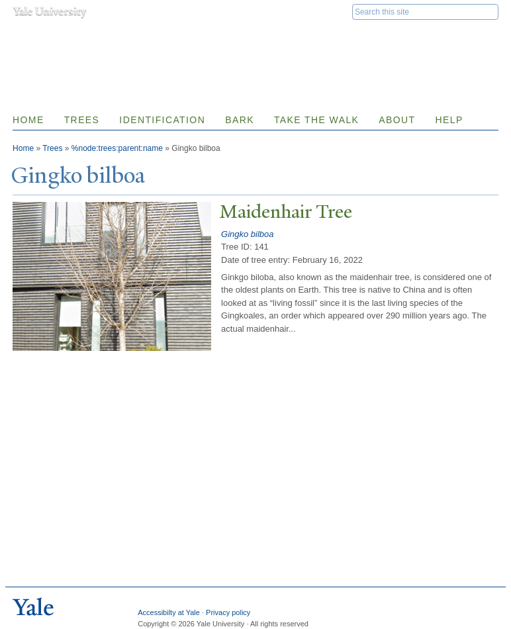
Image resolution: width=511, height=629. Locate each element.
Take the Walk (316, 120)
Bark (239, 120)
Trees (82, 120)
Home (28, 120)
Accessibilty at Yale (169, 612)
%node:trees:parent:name (117, 148)
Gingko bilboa (247, 234)
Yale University (50, 11)
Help (449, 120)
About (397, 120)
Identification (162, 120)
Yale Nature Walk (155, 39)
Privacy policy (228, 612)
